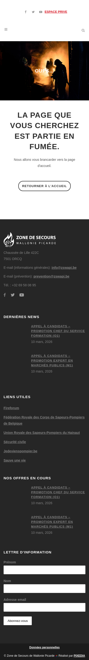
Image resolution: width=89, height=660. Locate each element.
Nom (7, 581)
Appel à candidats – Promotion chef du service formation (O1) (58, 330)
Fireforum (11, 408)
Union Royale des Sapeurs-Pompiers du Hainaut (42, 433)
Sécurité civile (15, 442)
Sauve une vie (15, 460)
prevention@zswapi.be (51, 276)
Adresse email (15, 600)
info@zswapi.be (64, 267)
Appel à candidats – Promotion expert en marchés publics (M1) (52, 360)
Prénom (10, 562)
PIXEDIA (79, 655)
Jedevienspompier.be (20, 451)
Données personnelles (44, 647)
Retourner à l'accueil (44, 186)
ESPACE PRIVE (56, 11)
